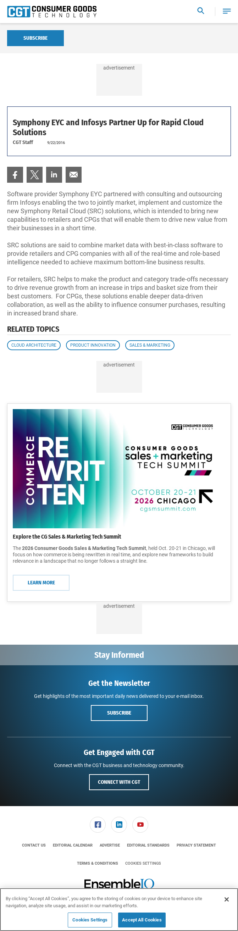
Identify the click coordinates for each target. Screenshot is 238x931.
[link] (15, 175)
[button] (226, 11)
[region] (119, 909)
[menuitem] (15, 175)
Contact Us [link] (34, 845)
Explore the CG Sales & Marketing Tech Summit (67, 536)
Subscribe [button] (119, 713)
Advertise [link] (110, 845)
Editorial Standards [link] (148, 845)
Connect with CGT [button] (119, 782)
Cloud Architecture (33, 345)
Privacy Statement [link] (196, 845)
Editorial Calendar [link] (73, 845)
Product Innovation (93, 345)
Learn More (41, 582)
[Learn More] (119, 469)
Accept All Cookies (141, 919)
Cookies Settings (143, 863)
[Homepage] (51, 12)
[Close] (226, 899)
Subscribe (35, 38)
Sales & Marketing (149, 345)
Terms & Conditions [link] (97, 863)
